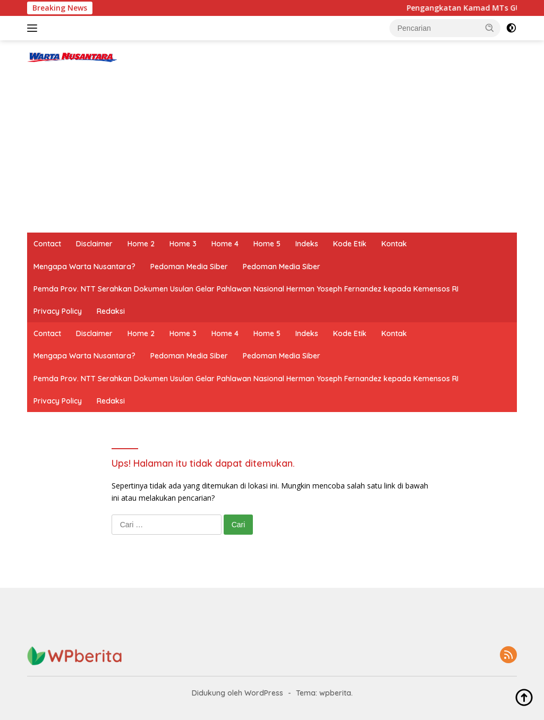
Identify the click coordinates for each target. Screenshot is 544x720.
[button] (489, 27)
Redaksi (111, 311)
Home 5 (266, 243)
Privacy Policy (57, 311)
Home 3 (183, 243)
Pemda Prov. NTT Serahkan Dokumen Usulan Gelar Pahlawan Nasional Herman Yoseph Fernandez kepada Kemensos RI (245, 289)
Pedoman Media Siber (189, 266)
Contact (47, 243)
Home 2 (141, 243)
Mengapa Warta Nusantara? (84, 266)
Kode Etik (350, 243)
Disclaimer (94, 243)
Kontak (394, 243)
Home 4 (225, 243)
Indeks (306, 243)
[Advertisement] (272, 153)
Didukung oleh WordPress (237, 693)
